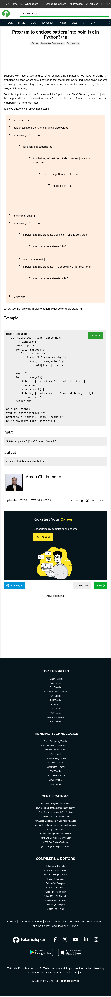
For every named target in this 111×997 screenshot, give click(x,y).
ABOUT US (11, 922)
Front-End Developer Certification (55, 839)
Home (12, 3)
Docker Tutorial (55, 763)
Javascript (47, 22)
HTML (21, 22)
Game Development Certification (55, 834)
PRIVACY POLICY (95, 922)
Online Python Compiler (55, 871)
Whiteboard (29, 3)
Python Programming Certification (55, 847)
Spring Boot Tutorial (55, 776)
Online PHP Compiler (55, 892)
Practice (76, 3)
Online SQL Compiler (56, 905)
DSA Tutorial (55, 772)
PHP (103, 22)
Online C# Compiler (55, 888)
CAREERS (37, 922)
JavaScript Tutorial (55, 718)
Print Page (15, 585)
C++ (92, 22)
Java (74, 22)
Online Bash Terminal (55, 901)
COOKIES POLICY (61, 927)
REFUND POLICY (41, 927)
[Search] (64, 14)
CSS (33, 22)
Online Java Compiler (55, 867)
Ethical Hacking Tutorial (55, 759)
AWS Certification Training (55, 843)
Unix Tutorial (55, 785)
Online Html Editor (55, 909)
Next (100, 585)
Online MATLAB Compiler (56, 897)
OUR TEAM (24, 922)
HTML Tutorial (55, 709)
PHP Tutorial (55, 701)
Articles (92, 3)
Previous (80, 585)
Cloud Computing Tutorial (55, 742)
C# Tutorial (55, 696)
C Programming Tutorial (55, 692)
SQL (10, 22)
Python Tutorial (55, 679)
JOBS (47, 922)
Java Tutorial (55, 684)
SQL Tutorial (55, 722)
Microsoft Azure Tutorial (55, 750)
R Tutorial (55, 705)
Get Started (43, 537)
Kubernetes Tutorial (55, 767)
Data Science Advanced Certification (55, 813)
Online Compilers (53, 3)
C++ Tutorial (55, 688)
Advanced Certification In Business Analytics (55, 821)
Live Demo (95, 335)
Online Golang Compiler (55, 875)
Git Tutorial (55, 755)
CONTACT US (59, 922)
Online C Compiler (55, 880)
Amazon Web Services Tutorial (55, 746)
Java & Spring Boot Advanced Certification (55, 808)
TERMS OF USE (76, 922)
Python (63, 22)
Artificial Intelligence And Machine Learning (55, 826)
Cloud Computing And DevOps (55, 817)
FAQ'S (75, 927)
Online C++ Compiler (55, 884)
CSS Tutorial (55, 714)
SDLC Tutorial (55, 780)
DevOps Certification (55, 830)
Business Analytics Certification (55, 804)
